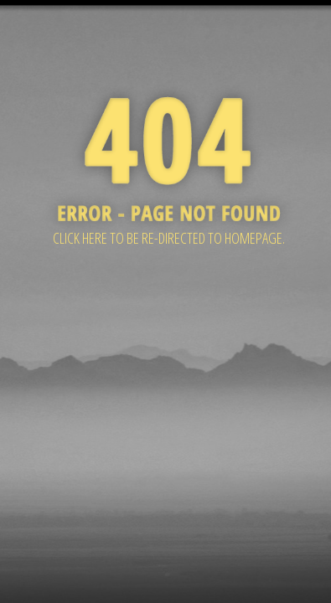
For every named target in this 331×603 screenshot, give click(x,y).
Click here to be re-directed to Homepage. (169, 237)
